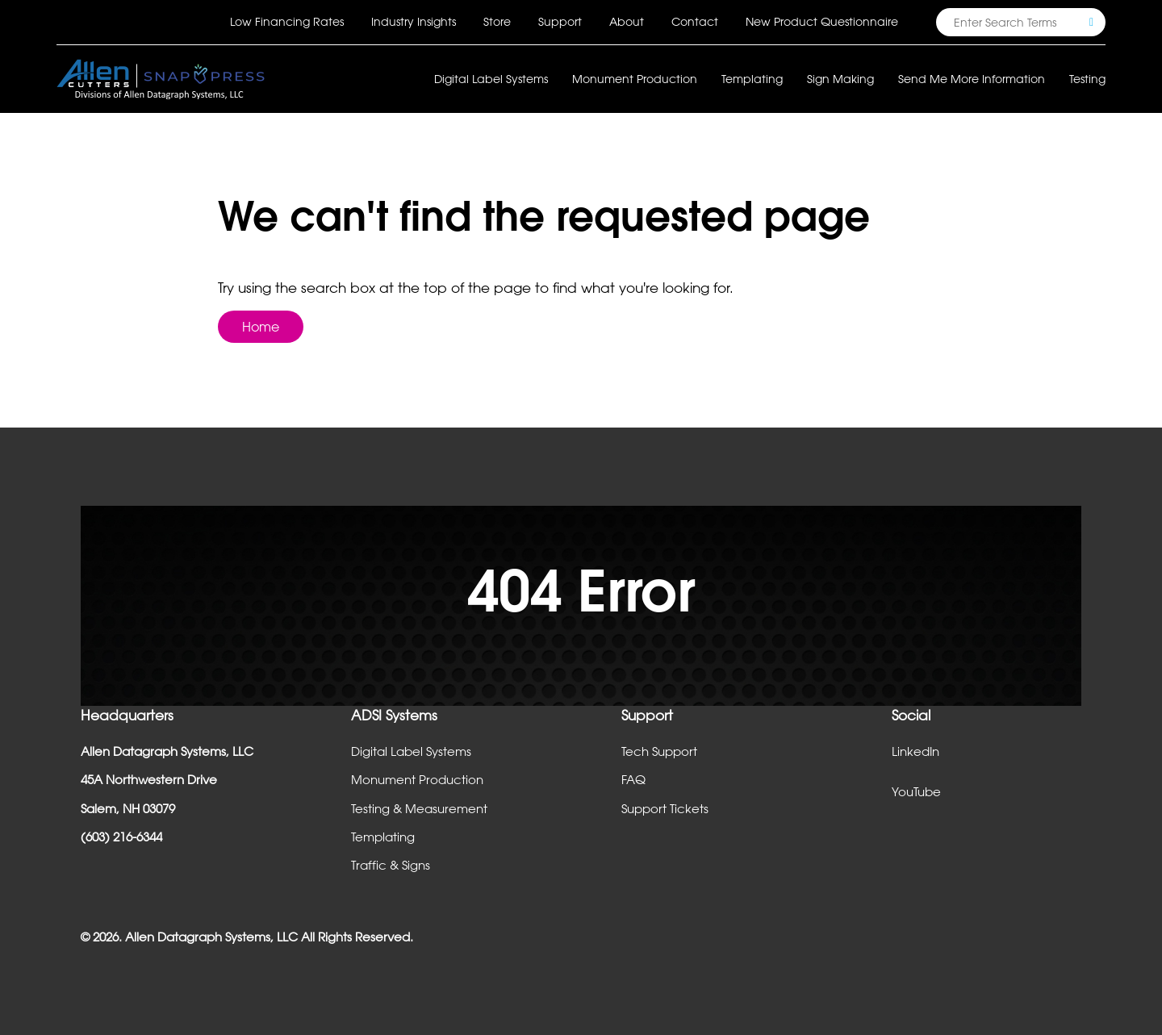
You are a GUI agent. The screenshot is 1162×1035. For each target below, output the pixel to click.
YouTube (916, 791)
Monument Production (417, 779)
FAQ (633, 779)
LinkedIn (915, 751)
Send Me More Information (971, 79)
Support (560, 21)
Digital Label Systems (411, 751)
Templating (383, 836)
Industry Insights (413, 21)
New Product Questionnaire (822, 21)
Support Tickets (664, 808)
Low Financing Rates (287, 21)
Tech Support (659, 751)
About (626, 21)
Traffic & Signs (390, 865)
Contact (694, 21)
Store (497, 21)
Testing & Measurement (419, 808)
